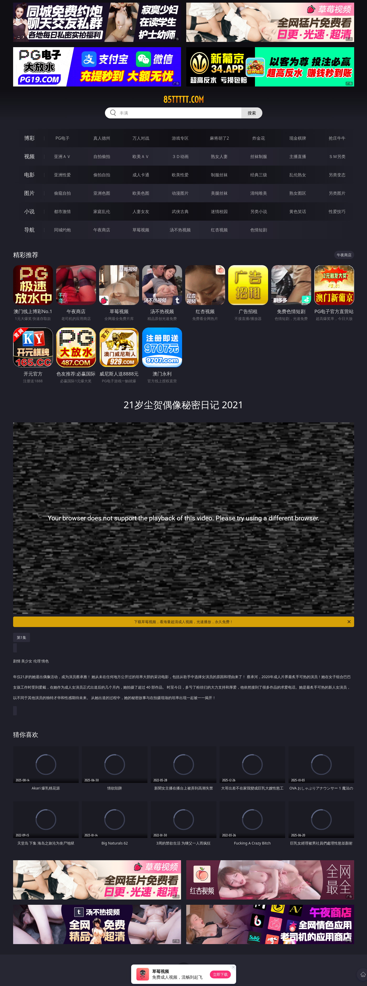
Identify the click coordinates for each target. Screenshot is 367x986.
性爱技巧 (337, 211)
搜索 (252, 113)
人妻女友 (140, 211)
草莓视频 (140, 230)
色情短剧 (258, 230)
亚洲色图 (101, 193)
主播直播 (297, 156)
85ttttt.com (183, 99)
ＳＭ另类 (337, 156)
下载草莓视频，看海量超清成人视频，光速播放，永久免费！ (243, 622)
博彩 (29, 137)
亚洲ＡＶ (62, 156)
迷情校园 (219, 211)
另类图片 (337, 193)
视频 (29, 156)
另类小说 (258, 211)
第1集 (21, 637)
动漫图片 (180, 193)
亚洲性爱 (62, 175)
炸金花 (258, 138)
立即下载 (220, 974)
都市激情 (62, 211)
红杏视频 (219, 230)
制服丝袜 (219, 175)
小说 (29, 211)
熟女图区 (297, 193)
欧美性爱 (180, 175)
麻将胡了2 (219, 138)
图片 (29, 193)
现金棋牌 (297, 138)
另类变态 (337, 175)
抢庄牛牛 (337, 138)
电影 (29, 174)
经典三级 (258, 175)
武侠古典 (180, 211)
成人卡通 (140, 175)
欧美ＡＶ (140, 156)
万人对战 (140, 138)
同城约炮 (62, 230)
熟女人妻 (219, 156)
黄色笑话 (297, 211)
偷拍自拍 (101, 175)
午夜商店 (101, 230)
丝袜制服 (258, 156)
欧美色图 (140, 193)
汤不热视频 (180, 230)
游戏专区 (180, 138)
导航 (29, 229)
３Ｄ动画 (180, 156)
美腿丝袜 (219, 193)
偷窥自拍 (62, 193)
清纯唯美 (258, 193)
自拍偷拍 (101, 156)
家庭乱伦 (101, 211)
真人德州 (101, 138)
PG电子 (63, 138)
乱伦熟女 (297, 175)
